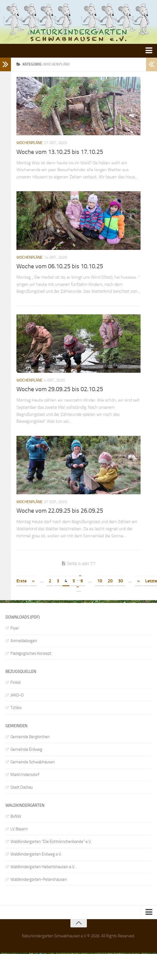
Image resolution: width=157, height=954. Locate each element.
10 (99, 580)
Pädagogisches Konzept (30, 653)
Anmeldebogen (23, 640)
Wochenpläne (29, 142)
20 (110, 580)
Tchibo (16, 707)
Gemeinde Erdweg (26, 749)
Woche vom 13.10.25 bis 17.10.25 (59, 152)
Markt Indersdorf (24, 774)
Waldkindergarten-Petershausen (38, 879)
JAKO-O (17, 695)
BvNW (15, 816)
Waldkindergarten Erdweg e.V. (36, 854)
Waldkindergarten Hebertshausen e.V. (42, 866)
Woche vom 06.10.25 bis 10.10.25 (59, 266)
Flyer (14, 628)
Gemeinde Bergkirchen (30, 736)
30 (120, 580)
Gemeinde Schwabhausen (32, 762)
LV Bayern (19, 828)
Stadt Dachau (21, 787)
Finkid (15, 682)
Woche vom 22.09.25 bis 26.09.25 (59, 510)
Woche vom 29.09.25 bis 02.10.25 (59, 389)
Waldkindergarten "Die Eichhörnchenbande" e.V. (51, 841)
